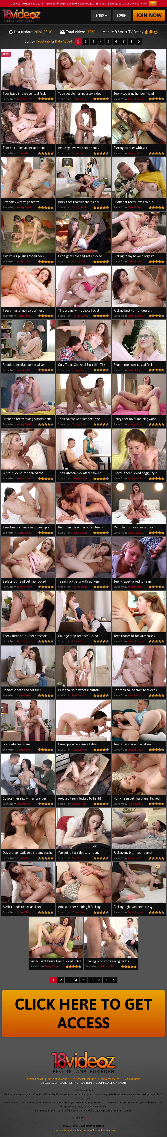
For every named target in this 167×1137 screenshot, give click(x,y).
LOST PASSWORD (58, 1079)
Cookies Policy (138, 3)
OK (153, 3)
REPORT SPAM (35, 1079)
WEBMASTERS (132, 1079)
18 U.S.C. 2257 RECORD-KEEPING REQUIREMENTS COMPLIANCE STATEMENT (83, 1082)
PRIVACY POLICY (110, 1079)
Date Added (63, 41)
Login (121, 15)
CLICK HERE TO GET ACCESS (83, 1013)
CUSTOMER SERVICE (84, 1079)
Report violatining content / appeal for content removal (83, 1130)
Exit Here (90, 1118)
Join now (149, 15)
